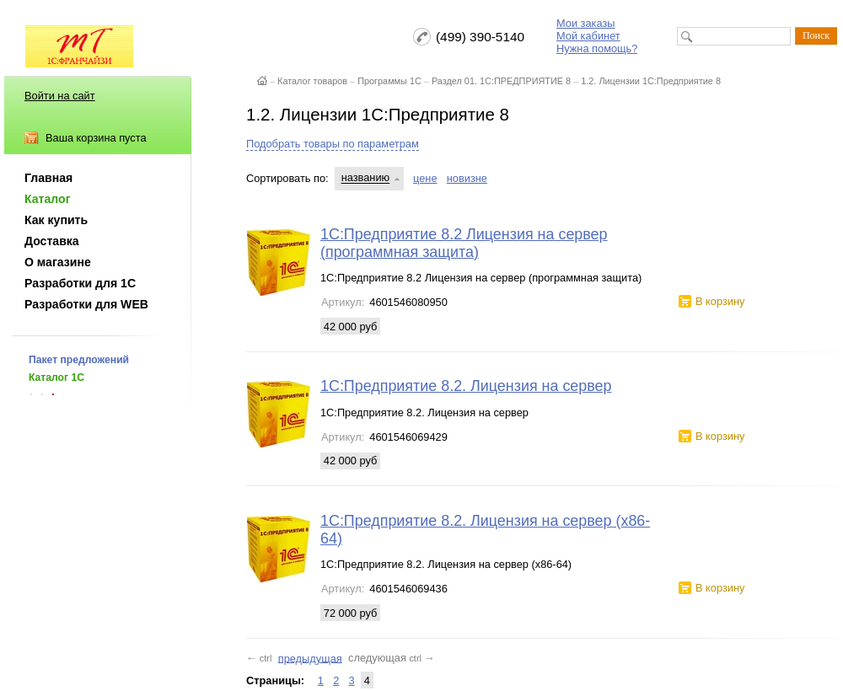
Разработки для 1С (80, 283)
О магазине (57, 262)
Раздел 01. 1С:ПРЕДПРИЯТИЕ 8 (501, 81)
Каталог (47, 199)
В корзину (719, 301)
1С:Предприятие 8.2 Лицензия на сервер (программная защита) (464, 243)
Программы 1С (389, 81)
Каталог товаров (312, 81)
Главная (48, 178)
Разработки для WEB (86, 304)
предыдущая (310, 657)
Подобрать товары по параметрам (332, 143)
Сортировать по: (287, 178)
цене (425, 178)
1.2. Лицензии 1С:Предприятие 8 (651, 81)
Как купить (56, 220)
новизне (467, 178)
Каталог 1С (56, 377)
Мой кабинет (588, 35)
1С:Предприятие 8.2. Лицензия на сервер (466, 386)
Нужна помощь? (596, 48)
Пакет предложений (79, 360)
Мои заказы (585, 23)
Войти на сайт (59, 95)
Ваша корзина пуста (96, 137)
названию (365, 178)
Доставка (51, 241)
